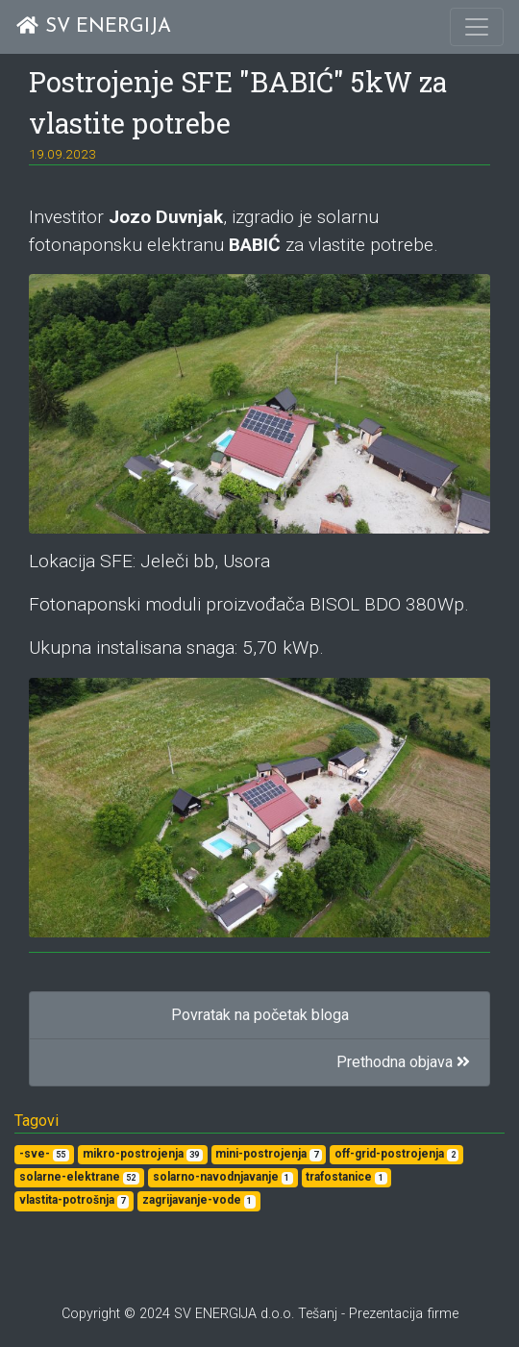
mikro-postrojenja (143, 1154)
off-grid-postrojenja (396, 1154)
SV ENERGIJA (93, 26)
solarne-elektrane (79, 1177)
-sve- (44, 1154)
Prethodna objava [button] (403, 1062)
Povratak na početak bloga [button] (260, 1015)
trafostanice (346, 1177)
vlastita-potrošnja (74, 1200)
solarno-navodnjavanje (223, 1177)
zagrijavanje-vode (199, 1200)
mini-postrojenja (268, 1154)
